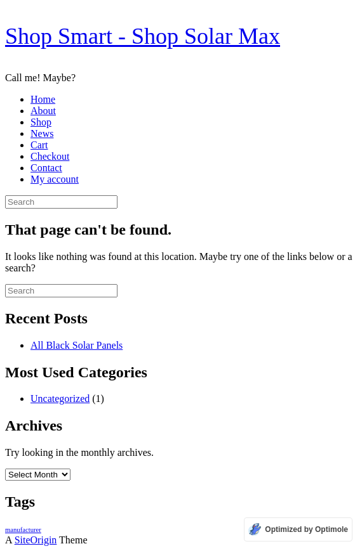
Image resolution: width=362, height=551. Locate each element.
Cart (39, 144)
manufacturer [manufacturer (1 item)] (23, 529)
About (43, 110)
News (41, 133)
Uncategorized (60, 398)
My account (54, 179)
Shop (40, 122)
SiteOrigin (36, 540)
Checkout (49, 156)
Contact (46, 167)
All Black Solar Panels (76, 345)
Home (42, 99)
